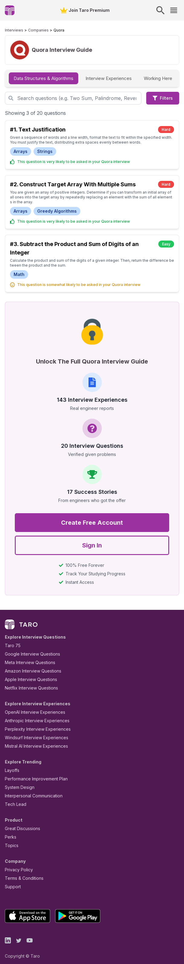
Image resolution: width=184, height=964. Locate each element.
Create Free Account (92, 517)
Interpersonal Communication (30, 791)
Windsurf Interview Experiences (32, 732)
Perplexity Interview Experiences (33, 724)
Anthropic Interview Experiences (33, 715)
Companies (32, 30)
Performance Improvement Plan (32, 774)
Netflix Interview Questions (28, 683)
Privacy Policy (17, 865)
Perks (9, 832)
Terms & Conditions (22, 873)
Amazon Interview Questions (29, 666)
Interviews (12, 30)
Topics (10, 840)
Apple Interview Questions (27, 674)
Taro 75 (11, 640)
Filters (163, 98)
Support (11, 881)
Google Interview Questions (29, 649)
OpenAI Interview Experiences (31, 707)
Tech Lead (13, 799)
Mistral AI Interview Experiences (33, 741)
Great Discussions (20, 823)
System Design (17, 782)
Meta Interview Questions (27, 657)
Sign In (92, 540)
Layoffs (11, 765)
